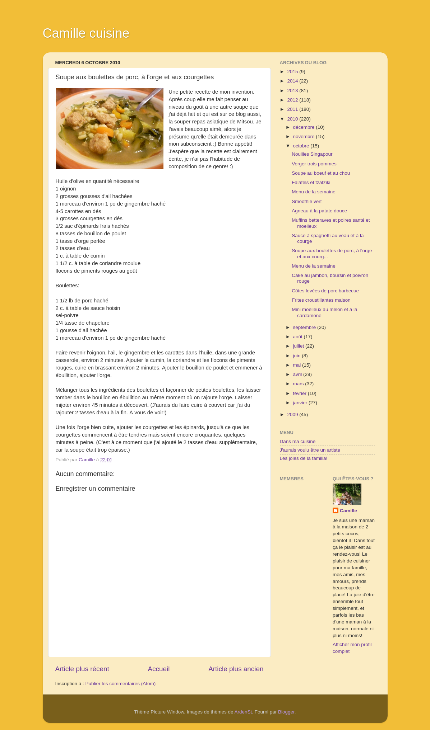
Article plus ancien (235, 669)
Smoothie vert (307, 201)
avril (298, 374)
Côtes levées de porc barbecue (325, 290)
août (298, 336)
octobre (302, 146)
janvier (301, 402)
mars (299, 383)
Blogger (286, 712)
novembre (304, 136)
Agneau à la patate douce (319, 210)
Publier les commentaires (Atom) (120, 683)
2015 (293, 71)
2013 (293, 90)
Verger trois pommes (314, 163)
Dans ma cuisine (298, 441)
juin (297, 355)
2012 (293, 100)
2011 (293, 109)
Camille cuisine (86, 33)
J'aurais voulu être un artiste (310, 450)
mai (297, 365)
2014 (293, 81)
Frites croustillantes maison (321, 300)
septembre (305, 327)
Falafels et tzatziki (311, 182)
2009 (293, 414)
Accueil (159, 669)
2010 (293, 119)
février (300, 393)
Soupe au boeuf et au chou (321, 173)
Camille (348, 510)
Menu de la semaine (314, 191)
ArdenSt (243, 712)
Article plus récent (82, 669)
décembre (304, 127)
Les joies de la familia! (304, 458)
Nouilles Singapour (312, 154)
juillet (299, 346)
